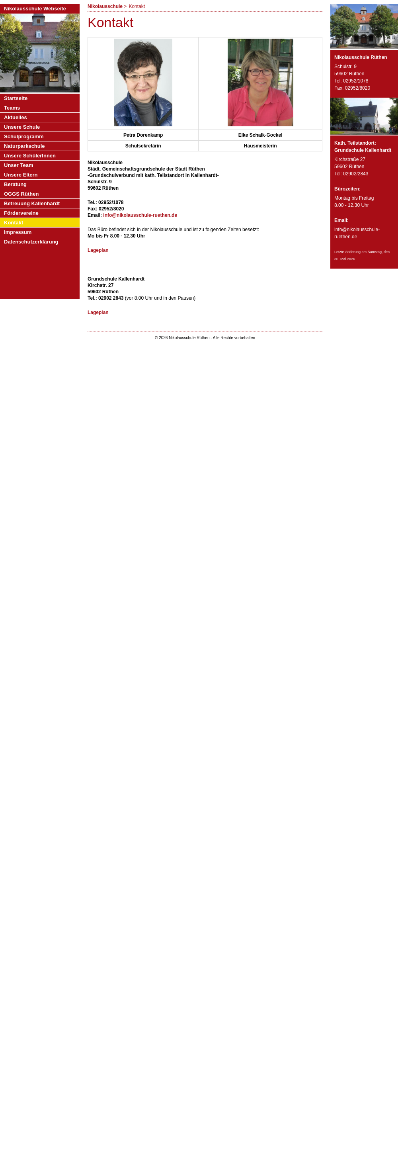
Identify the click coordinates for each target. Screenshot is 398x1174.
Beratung (15, 184)
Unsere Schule (22, 127)
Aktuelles (15, 117)
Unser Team (18, 165)
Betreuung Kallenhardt (32, 203)
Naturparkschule (24, 146)
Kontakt (13, 223)
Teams (12, 108)
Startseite (15, 98)
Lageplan (98, 250)
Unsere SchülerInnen (30, 156)
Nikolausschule (105, 6)
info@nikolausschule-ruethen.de (140, 215)
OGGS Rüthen (21, 194)
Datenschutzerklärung (31, 242)
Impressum (17, 232)
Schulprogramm (24, 136)
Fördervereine (21, 213)
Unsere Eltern (21, 175)
